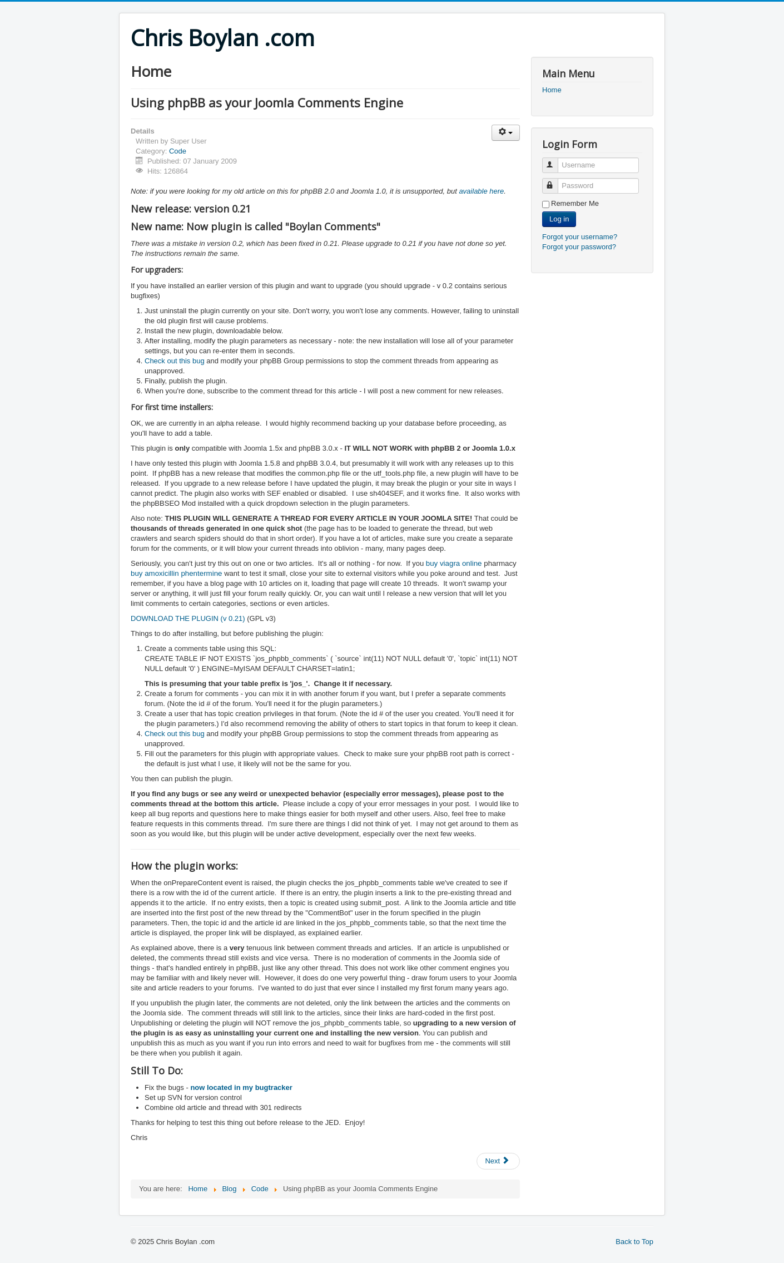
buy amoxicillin (155, 573)
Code (177, 151)
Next (497, 1161)
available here (481, 191)
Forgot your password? (579, 247)
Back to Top (634, 1241)
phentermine (201, 573)
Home (552, 90)
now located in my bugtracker (241, 1087)
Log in (559, 219)
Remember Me (575, 203)
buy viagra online (454, 563)
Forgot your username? (579, 237)
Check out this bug (175, 361)
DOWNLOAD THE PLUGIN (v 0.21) (189, 618)
